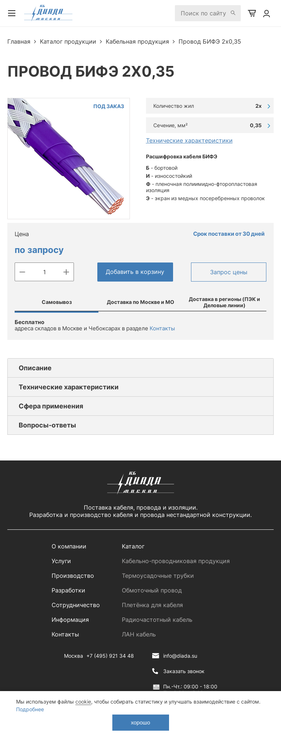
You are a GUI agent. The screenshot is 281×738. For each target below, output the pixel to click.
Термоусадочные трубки (158, 575)
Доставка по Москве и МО (140, 302)
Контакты (162, 328)
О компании (69, 546)
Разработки (68, 590)
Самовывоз (57, 302)
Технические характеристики (189, 140)
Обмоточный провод (152, 590)
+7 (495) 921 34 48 (110, 656)
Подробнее (30, 709)
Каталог (133, 546)
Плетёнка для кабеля (152, 605)
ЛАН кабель (139, 634)
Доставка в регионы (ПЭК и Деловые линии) (224, 302)
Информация (70, 619)
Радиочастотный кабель (157, 619)
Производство (73, 575)
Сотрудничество (76, 605)
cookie (83, 701)
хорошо (140, 722)
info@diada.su (180, 656)
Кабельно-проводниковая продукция (176, 561)
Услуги (61, 561)
